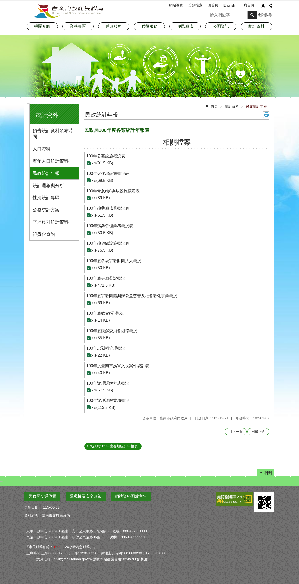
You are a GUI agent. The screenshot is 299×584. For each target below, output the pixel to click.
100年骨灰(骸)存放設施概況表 (113, 191)
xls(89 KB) (101, 198)
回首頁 (213, 5)
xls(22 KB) (101, 355)
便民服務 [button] (185, 26)
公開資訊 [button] (221, 26)
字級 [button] (263, 5)
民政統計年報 (46, 173)
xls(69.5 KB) (102, 180)
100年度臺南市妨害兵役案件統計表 (117, 366)
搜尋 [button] (252, 15)
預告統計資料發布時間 (53, 133)
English (229, 5)
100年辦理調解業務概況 (107, 400)
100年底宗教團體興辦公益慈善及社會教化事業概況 (131, 296)
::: (28, 102)
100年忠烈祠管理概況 (105, 348)
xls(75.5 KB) (102, 250)
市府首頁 (247, 5)
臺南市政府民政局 (68, 11)
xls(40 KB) (101, 373)
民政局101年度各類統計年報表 (114, 446)
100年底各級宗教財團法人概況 (113, 261)
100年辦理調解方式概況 (107, 383)
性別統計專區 (46, 197)
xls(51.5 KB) (102, 215)
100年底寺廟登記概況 (105, 278)
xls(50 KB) (101, 268)
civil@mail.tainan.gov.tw (73, 559)
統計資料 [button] (256, 26)
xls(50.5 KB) (102, 233)
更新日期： (33, 507)
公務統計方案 (46, 209)
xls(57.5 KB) (102, 390)
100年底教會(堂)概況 (105, 313)
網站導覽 (176, 5)
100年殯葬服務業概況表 (107, 208)
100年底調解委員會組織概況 (111, 331)
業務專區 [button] (78, 26)
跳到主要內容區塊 (2, 2)
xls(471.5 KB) (104, 285)
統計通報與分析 (48, 185)
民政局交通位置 (42, 496)
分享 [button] (270, 5)
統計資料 (47, 115)
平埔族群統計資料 (51, 222)
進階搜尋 (265, 15)
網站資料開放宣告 (131, 496)
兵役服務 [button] (150, 26)
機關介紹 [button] (42, 26)
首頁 (214, 106)
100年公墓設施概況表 (105, 156)
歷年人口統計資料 (51, 161)
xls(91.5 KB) (102, 163)
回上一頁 (236, 432)
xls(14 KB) (101, 320)
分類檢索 (195, 5)
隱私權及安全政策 (86, 496)
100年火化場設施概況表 (107, 173)
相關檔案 (177, 142)
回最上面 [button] (259, 432)
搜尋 (209, 13)
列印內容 (266, 114)
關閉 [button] (268, 473)
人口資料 (42, 148)
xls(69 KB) (101, 303)
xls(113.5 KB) (104, 407)
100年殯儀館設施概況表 (107, 243)
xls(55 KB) (101, 338)
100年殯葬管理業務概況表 (109, 226)
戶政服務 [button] (114, 26)
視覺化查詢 (44, 234)
